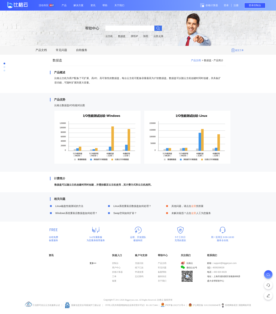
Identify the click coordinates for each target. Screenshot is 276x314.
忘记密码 (139, 276)
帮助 (104, 5)
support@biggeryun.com (225, 263)
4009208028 (218, 267)
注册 (236, 5)
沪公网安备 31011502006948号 (205, 305)
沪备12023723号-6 (175, 305)
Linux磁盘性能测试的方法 (69, 206)
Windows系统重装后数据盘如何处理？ (76, 213)
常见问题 (61, 50)
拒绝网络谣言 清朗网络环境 (236, 305)
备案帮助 (162, 272)
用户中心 (116, 267)
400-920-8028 (220, 272)
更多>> (93, 263)
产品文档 (41, 50)
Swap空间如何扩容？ (125, 213)
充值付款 (139, 263)
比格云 (187, 263)
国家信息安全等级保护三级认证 (82, 305)
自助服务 (81, 50)
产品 (64, 5)
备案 (114, 281)
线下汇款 (139, 267)
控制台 (115, 263)
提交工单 (239, 50)
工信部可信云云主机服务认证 (42, 305)
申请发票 (139, 272)
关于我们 (119, 5)
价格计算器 (212, 5)
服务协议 (162, 276)
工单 (114, 276)
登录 (226, 5)
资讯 (92, 5)
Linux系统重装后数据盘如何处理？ (132, 206)
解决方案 (78, 5)
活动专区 (46, 5)
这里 (193, 206)
